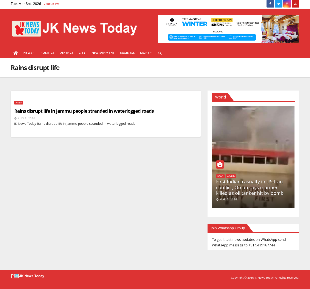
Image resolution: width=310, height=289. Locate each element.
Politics (47, 53)
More (146, 53)
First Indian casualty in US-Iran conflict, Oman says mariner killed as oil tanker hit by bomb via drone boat (250, 190)
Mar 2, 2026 (228, 199)
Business (127, 53)
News (29, 53)
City (82, 53)
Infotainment (103, 53)
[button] (160, 53)
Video (19, 102)
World (231, 176)
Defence (67, 53)
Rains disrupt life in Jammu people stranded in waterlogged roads (84, 111)
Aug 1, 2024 (26, 118)
